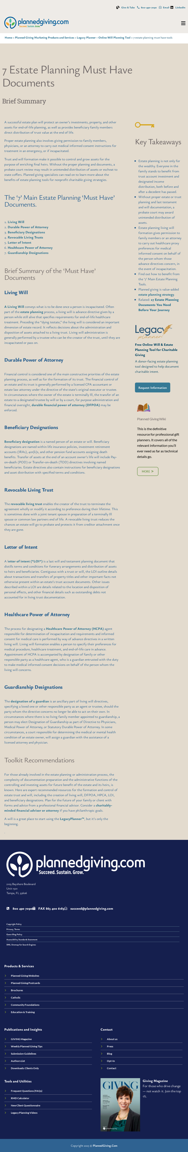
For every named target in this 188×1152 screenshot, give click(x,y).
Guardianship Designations (28, 252)
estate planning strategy (156, 294)
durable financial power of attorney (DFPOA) (66, 404)
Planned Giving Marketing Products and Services (44, 37)
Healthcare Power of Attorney (30, 247)
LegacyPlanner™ (72, 818)
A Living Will (14, 306)
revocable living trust (26, 503)
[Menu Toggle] (183, 23)
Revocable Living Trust (28, 489)
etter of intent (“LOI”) (25, 561)
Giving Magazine (155, 1080)
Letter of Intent (19, 242)
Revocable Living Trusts (25, 237)
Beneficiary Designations (26, 232)
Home (8, 37)
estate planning (31, 311)
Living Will (16, 221)
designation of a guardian (30, 701)
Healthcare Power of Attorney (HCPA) (75, 628)
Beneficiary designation (22, 441)
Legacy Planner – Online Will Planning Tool (103, 37)
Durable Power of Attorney (28, 227)
